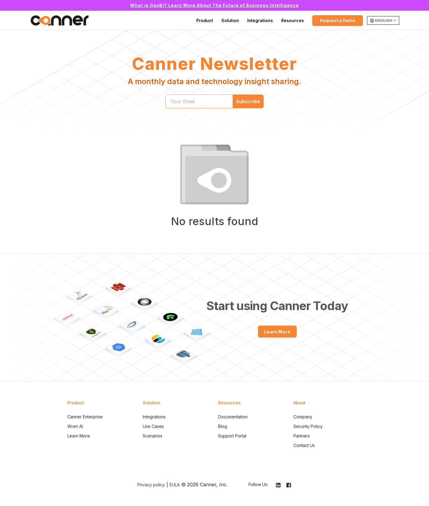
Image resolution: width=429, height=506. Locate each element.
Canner (59, 20)
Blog (222, 426)
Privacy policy (151, 484)
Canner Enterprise (85, 416)
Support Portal (232, 435)
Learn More (277, 332)
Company (302, 416)
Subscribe (248, 101)
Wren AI (75, 426)
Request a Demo (337, 20)
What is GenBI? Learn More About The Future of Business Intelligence (214, 5)
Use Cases (153, 426)
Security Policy (308, 426)
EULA (175, 484)
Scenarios (152, 435)
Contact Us (304, 445)
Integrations (260, 20)
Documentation (233, 416)
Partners (301, 435)
